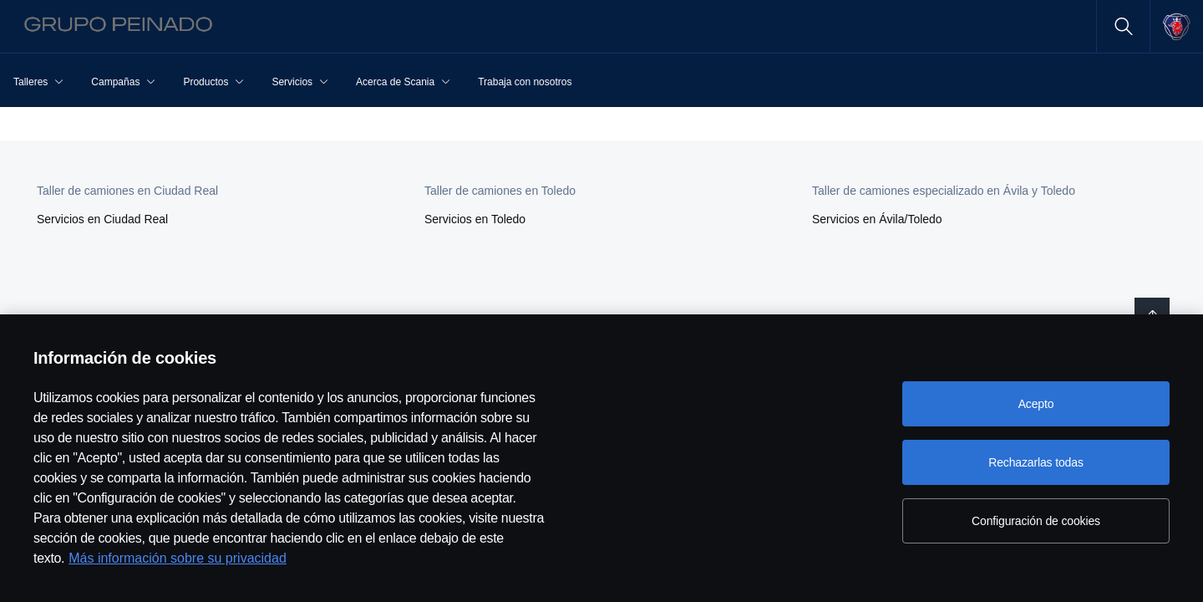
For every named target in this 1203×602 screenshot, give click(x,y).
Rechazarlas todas (1036, 462)
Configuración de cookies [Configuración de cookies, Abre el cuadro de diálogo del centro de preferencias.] (1036, 521)
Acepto (1036, 404)
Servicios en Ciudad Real (102, 219)
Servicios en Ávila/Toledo (877, 219)
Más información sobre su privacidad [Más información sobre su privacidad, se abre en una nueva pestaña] (178, 558)
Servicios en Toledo (474, 219)
